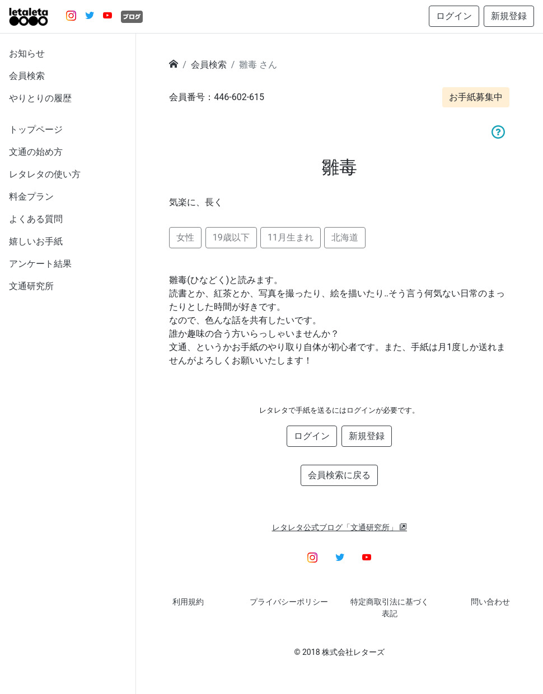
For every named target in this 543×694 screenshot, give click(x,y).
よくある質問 (36, 219)
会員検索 (27, 75)
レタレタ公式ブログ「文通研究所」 (340, 527)
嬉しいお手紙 (36, 241)
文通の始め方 (36, 152)
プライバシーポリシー (289, 601)
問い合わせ (490, 601)
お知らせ (27, 53)
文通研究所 (31, 286)
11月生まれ (290, 237)
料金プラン (31, 196)
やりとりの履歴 (40, 98)
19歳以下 (231, 237)
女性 (185, 237)
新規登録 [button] (509, 16)
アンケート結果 (40, 263)
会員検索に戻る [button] (339, 475)
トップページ (36, 129)
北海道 (344, 237)
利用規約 (188, 601)
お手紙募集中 (476, 97)
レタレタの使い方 (45, 174)
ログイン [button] (454, 16)
